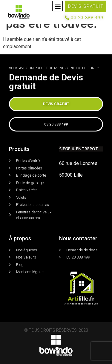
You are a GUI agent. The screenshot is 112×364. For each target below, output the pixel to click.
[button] (57, 6)
